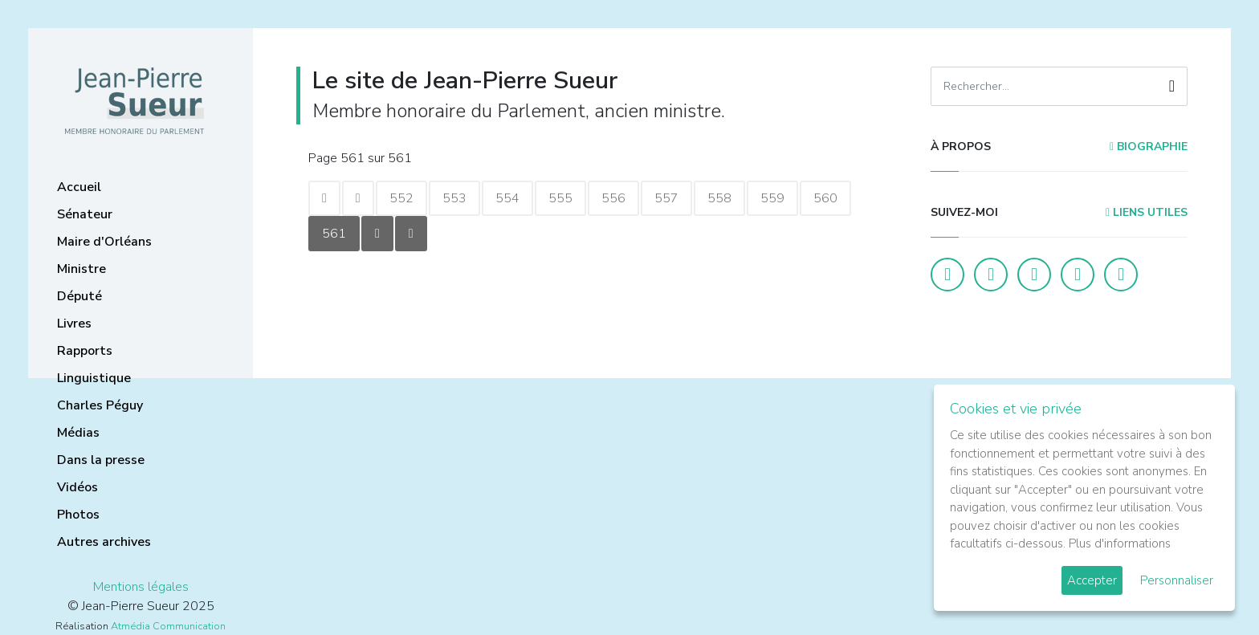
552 (401, 198)
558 (719, 198)
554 (507, 198)
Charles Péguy (100, 405)
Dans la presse (101, 460)
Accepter (1092, 580)
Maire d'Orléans (104, 241)
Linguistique (94, 378)
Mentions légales (141, 587)
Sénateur (84, 214)
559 (772, 198)
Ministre (81, 269)
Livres (74, 323)
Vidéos (77, 487)
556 (613, 198)
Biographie (1149, 146)
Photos (78, 514)
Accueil (79, 187)
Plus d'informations (1120, 543)
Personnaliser (1176, 580)
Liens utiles (1147, 212)
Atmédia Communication (168, 626)
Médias (78, 433)
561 (334, 233)
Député (79, 296)
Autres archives (104, 542)
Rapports (84, 351)
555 (560, 198)
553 (454, 198)
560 (825, 198)
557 (666, 198)
